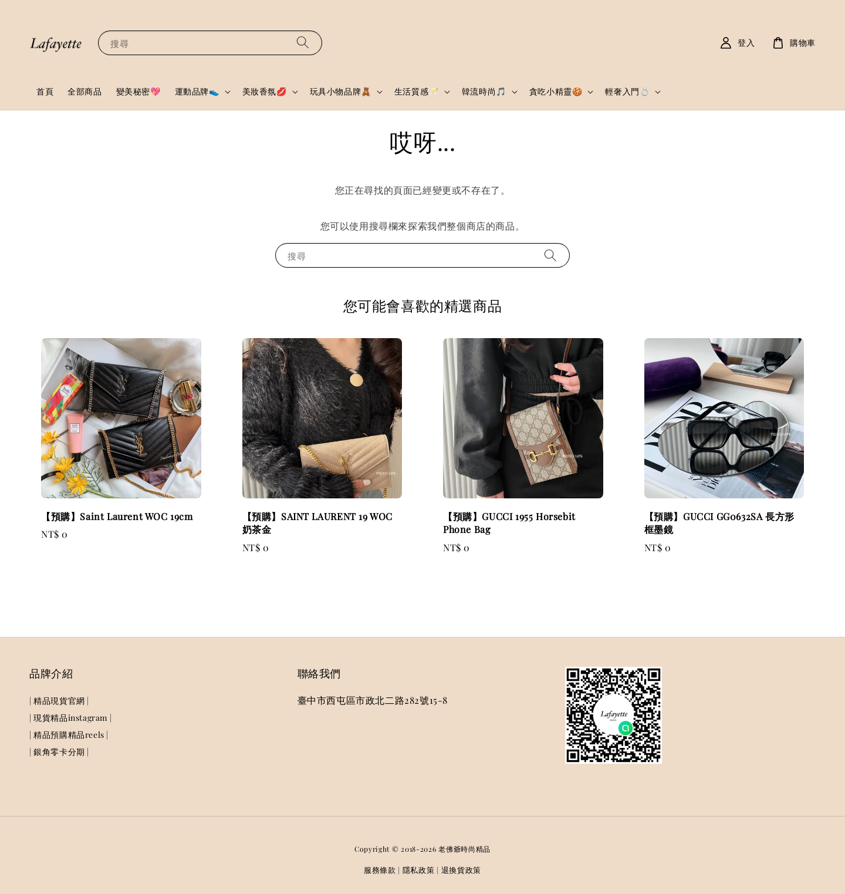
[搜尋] (303, 42)
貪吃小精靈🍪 (556, 91)
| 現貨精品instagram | (70, 717)
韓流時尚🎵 (484, 91)
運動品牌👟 (197, 91)
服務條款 (380, 870)
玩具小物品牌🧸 (340, 91)
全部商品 (84, 91)
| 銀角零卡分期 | (59, 751)
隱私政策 (419, 870)
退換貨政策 (461, 870)
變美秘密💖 (138, 91)
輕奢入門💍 (627, 91)
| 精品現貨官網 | (59, 701)
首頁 (44, 91)
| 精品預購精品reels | (69, 734)
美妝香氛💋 (264, 91)
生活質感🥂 (416, 91)
